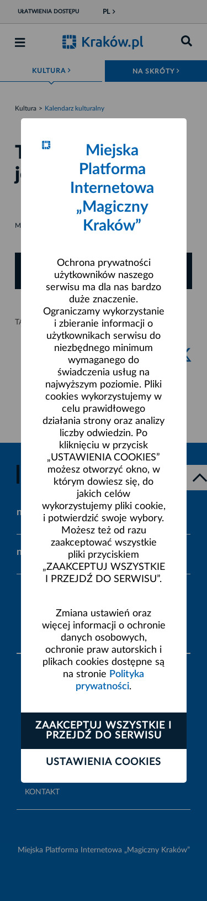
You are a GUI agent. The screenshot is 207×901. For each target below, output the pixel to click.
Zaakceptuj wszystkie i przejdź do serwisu (103, 731)
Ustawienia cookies (103, 762)
